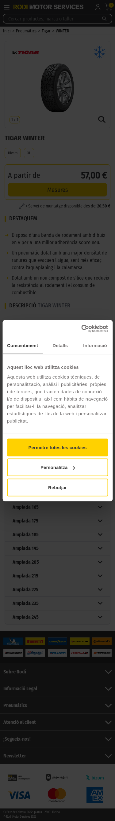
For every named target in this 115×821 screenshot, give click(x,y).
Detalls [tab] (60, 345)
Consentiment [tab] (22, 345)
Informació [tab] (95, 345)
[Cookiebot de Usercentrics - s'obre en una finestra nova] (82, 328)
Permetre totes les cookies (57, 447)
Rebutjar (57, 487)
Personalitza (57, 467)
